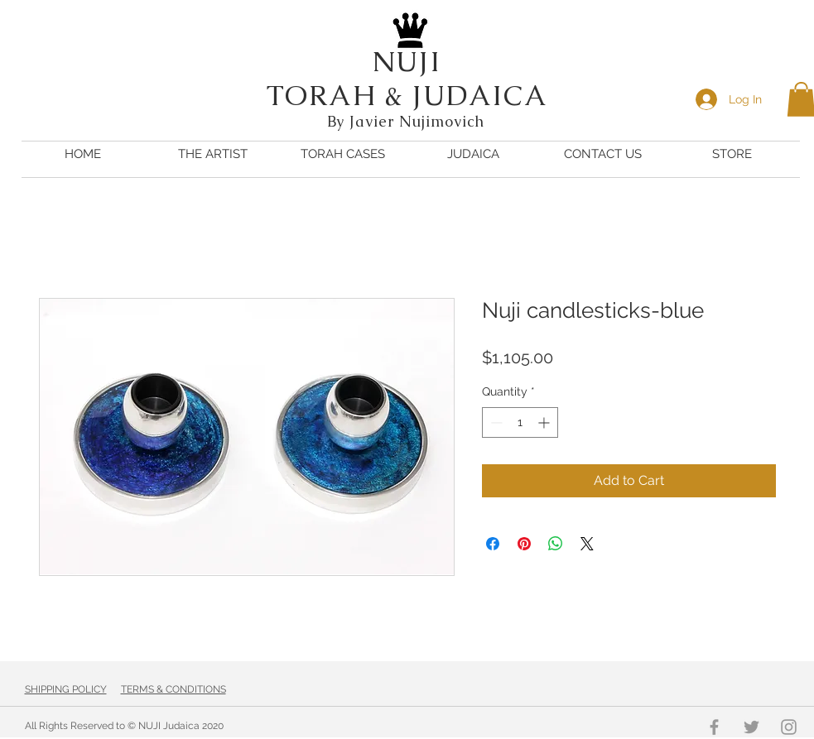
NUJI (407, 61)
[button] (473, 154)
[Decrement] (494, 422)
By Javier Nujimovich (408, 121)
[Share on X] (587, 544)
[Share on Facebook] (493, 544)
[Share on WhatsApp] (556, 544)
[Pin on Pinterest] (524, 544)
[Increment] (545, 422)
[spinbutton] (520, 422)
